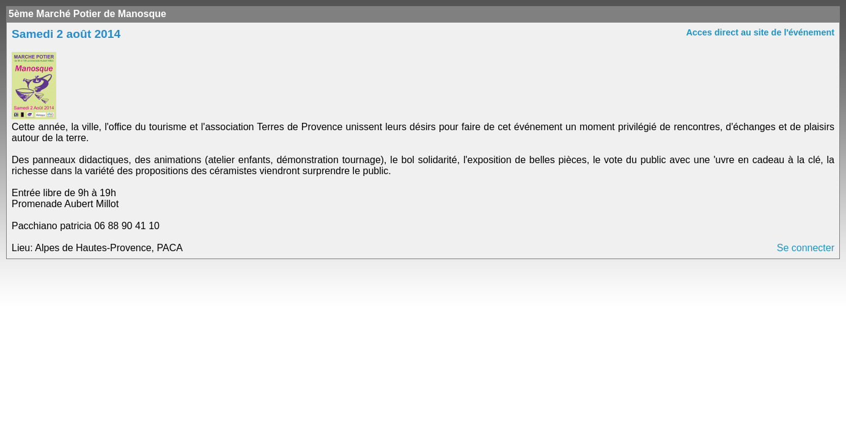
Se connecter (805, 248)
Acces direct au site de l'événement (760, 32)
